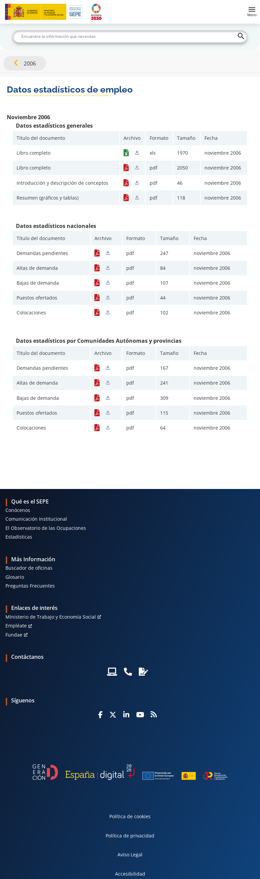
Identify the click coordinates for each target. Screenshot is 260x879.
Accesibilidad (130, 874)
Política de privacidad (130, 835)
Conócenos (17, 510)
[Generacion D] (130, 772)
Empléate (16, 625)
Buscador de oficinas (28, 568)
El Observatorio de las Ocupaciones (45, 528)
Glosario (14, 577)
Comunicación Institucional (36, 519)
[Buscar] (130, 36)
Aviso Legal (130, 854)
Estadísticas (18, 537)
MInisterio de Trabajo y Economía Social (50, 617)
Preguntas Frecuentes (30, 586)
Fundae (13, 634)
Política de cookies (130, 816)
